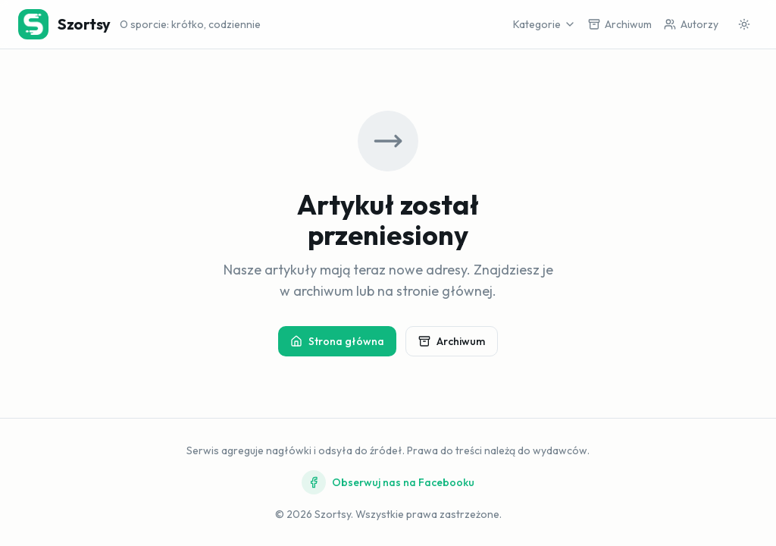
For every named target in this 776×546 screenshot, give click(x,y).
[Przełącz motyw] (744, 24)
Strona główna (337, 341)
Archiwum (451, 341)
